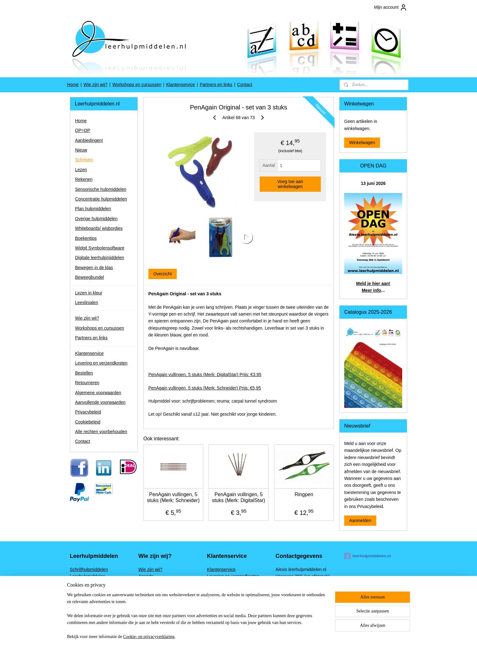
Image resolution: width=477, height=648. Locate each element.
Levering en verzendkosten (101, 362)
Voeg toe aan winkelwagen (290, 184)
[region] (197, 620)
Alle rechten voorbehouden (101, 431)
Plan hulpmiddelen (93, 208)
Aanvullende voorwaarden (100, 402)
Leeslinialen (86, 302)
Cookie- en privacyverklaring (149, 636)
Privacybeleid (88, 411)
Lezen (81, 169)
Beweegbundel (89, 277)
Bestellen (84, 372)
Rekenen (84, 179)
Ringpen (304, 494)
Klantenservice (180, 84)
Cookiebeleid (87, 421)
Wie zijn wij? (96, 84)
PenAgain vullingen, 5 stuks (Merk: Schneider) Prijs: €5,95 (204, 387)
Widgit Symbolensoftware (99, 247)
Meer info (371, 290)
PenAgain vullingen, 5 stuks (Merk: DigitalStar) (238, 497)
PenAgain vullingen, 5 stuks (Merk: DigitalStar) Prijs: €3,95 (204, 374)
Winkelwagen (362, 142)
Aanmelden (360, 520)
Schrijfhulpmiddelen (89, 569)
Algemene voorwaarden (98, 392)
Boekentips (86, 238)
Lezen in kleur (88, 292)
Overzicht (162, 273)
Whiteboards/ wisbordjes (99, 228)
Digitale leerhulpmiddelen (99, 257)
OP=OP (82, 130)
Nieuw (81, 149)
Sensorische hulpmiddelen (100, 189)
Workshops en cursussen (137, 84)
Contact (244, 84)
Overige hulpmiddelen (96, 218)
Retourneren (87, 382)
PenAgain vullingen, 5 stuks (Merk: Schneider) (173, 497)
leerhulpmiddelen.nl (367, 556)
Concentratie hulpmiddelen (101, 198)
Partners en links (216, 84)
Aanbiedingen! (89, 140)
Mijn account (390, 7)
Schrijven (84, 159)
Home (73, 84)
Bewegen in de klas (94, 267)
